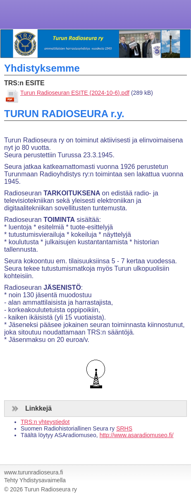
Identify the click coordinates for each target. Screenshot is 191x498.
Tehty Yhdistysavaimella (35, 480)
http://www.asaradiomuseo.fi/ (137, 435)
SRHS (124, 428)
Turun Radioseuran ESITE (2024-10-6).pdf (74, 92)
